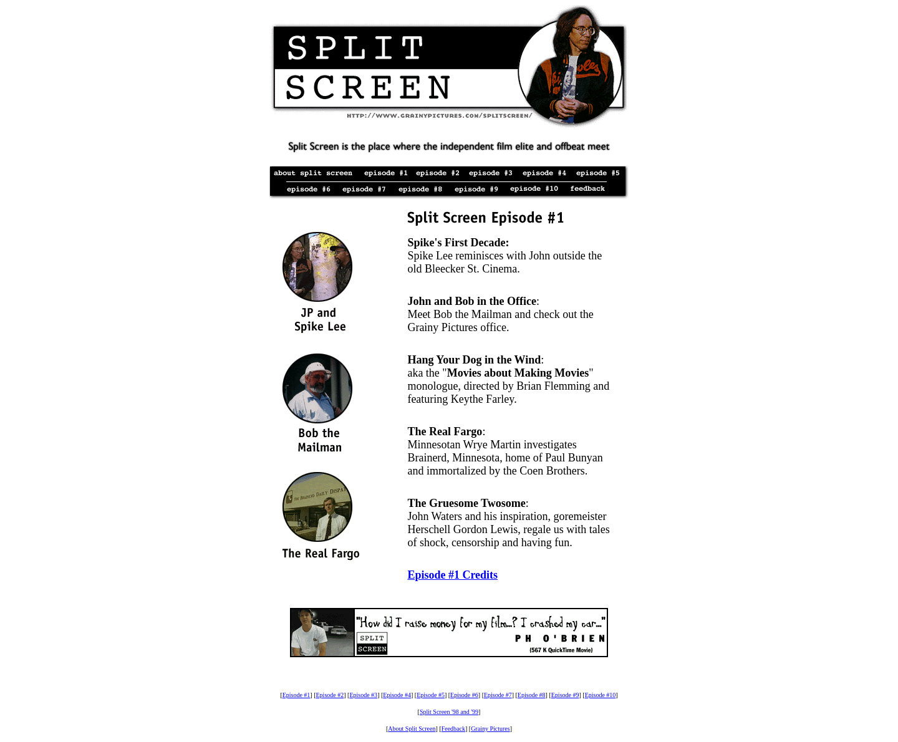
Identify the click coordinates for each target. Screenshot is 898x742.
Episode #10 (600, 694)
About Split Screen (411, 728)
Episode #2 (330, 694)
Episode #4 (397, 694)
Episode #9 (565, 694)
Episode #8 (532, 694)
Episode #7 (498, 694)
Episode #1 (296, 694)
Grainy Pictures (490, 728)
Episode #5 (431, 694)
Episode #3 (363, 694)
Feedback (453, 728)
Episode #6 (464, 694)
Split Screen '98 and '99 (449, 711)
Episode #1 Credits (452, 575)
